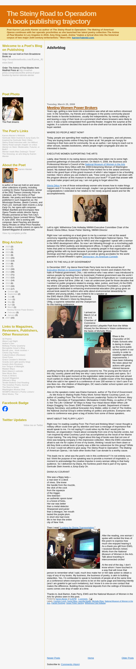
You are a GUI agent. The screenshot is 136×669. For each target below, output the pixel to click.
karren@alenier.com (83, 37)
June (10, 299)
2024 (8, 249)
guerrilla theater (84, 601)
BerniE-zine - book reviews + (15, 350)
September (13, 294)
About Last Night (10, 341)
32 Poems (7, 339)
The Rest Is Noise (10, 387)
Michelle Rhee (98, 601)
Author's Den (8, 343)
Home (91, 658)
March (11, 307)
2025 (8, 246)
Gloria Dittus (53, 185)
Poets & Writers (9, 375)
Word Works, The (10, 394)
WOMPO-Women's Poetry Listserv (18, 392)
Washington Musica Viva (13, 389)
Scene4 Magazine (10, 378)
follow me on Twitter (33, 425)
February (12, 312)
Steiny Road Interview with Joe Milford (20, 142)
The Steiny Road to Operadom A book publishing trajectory (51, 17)
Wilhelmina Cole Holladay (95, 603)
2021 (8, 258)
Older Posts (128, 658)
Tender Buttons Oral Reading (15, 382)
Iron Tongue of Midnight (13, 366)
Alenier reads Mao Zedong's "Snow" (18, 151)
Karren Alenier (25, 169)
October (11, 291)
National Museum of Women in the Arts (105, 164)
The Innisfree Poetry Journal (15, 385)
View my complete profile (14, 233)
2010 (8, 283)
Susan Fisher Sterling (75, 603)
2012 (8, 277)
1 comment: (83, 599)
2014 (8, 272)
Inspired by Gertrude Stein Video (17, 140)
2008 (8, 289)
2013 (8, 274)
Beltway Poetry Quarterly (13, 346)
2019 (8, 263)
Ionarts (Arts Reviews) (12, 364)
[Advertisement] (88, 76)
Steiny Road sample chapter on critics (19, 144)
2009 (8, 286)
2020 (8, 260)
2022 (8, 255)
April (10, 305)
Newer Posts (53, 658)
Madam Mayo (8, 369)
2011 (8, 280)
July (10, 297)
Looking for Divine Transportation (77, 527)
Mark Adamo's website (12, 371)
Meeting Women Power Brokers (72, 108)
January (11, 315)
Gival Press (7, 357)
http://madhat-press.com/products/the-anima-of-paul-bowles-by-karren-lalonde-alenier (21, 73)
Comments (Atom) (70, 664)
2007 (8, 318)
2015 (8, 269)
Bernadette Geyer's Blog (13, 348)
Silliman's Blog (9, 380)
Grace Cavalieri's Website (14, 359)
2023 (8, 252)
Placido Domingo (58, 603)
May (10, 302)
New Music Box (9, 373)
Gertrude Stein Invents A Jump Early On (20, 138)
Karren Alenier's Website (13, 135)
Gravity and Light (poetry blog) (16, 362)
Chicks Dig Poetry (10, 352)
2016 (8, 266)
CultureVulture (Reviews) (13, 355)
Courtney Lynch (59, 601)
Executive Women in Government (64, 270)
